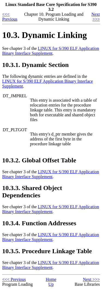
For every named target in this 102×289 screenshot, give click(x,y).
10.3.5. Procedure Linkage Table (47, 251)
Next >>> (95, 16)
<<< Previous (9, 16)
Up (51, 284)
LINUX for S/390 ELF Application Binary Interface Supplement (50, 51)
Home (51, 279)
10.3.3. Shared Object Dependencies (32, 191)
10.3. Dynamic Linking (44, 35)
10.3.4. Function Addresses (39, 223)
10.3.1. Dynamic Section (35, 64)
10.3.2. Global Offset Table (39, 160)
